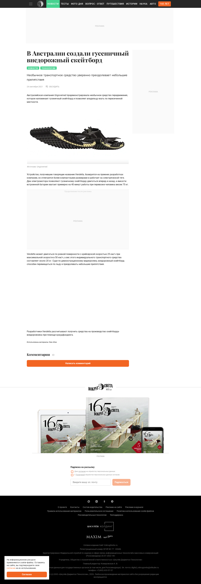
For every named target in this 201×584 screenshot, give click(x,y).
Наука (144, 4)
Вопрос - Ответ (94, 4)
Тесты (65, 4)
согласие (11, 568)
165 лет (164, 4)
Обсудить (52, 87)
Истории (131, 4)
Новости (53, 4)
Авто (153, 4)
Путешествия (115, 4)
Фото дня (77, 4)
